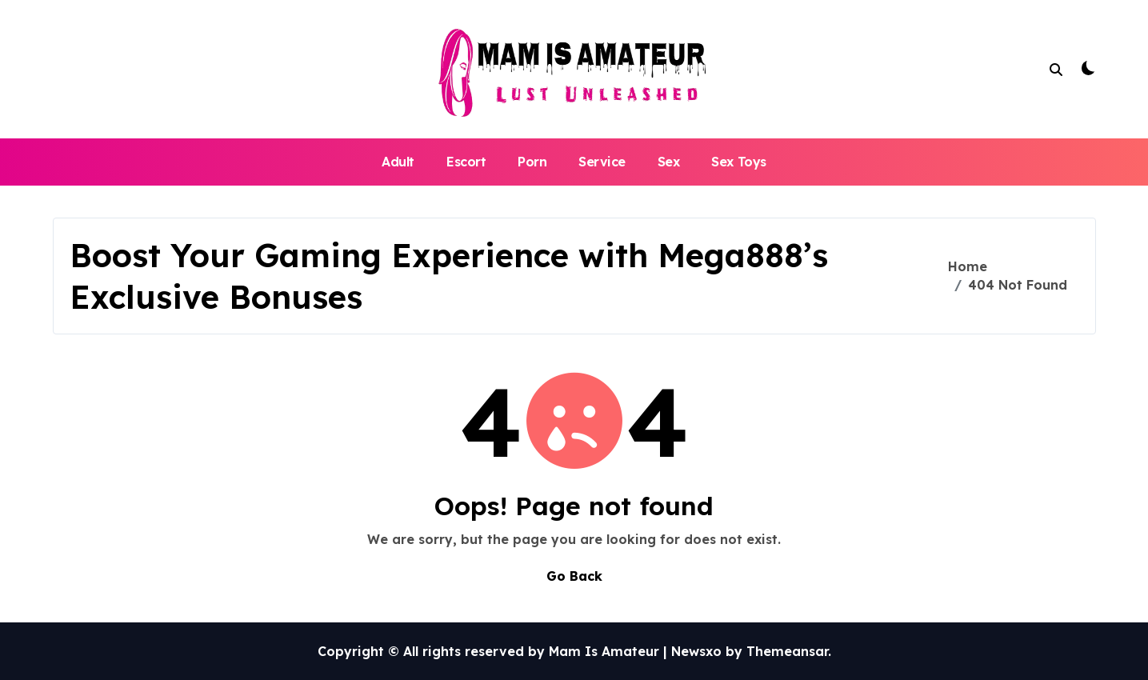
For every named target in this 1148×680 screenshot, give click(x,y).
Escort (466, 162)
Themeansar (787, 651)
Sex (669, 162)
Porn (532, 162)
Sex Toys (738, 162)
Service (602, 162)
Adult (398, 162)
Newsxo (696, 651)
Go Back (574, 576)
